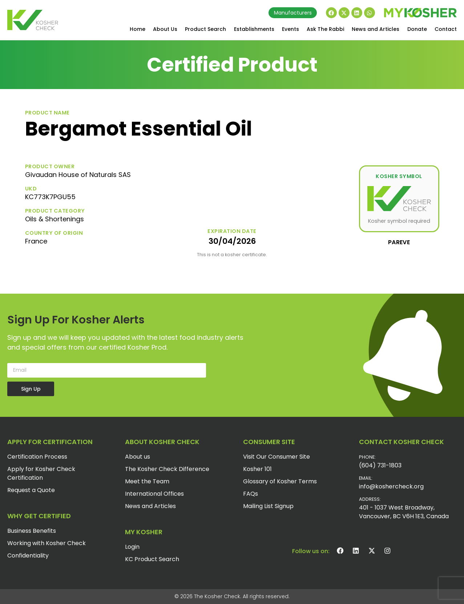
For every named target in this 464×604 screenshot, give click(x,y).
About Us (165, 29)
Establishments (254, 29)
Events (290, 29)
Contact (446, 29)
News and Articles (375, 29)
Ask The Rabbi (325, 29)
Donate (417, 29)
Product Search (205, 29)
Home (137, 29)
